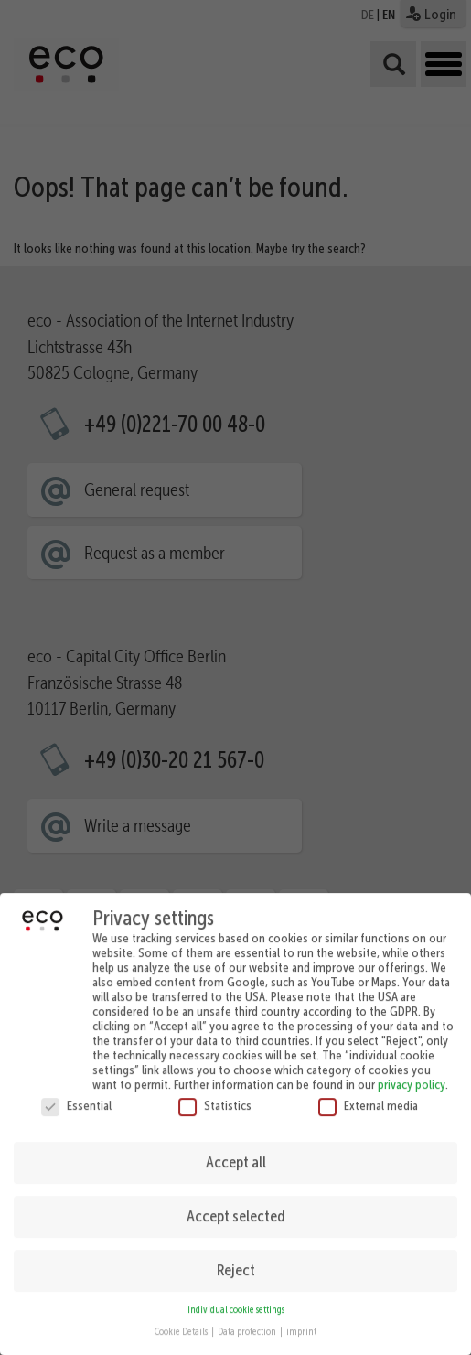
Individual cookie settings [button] (235, 1301)
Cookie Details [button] (182, 1324)
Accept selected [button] (236, 1208)
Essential (76, 1097)
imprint (301, 1324)
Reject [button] (236, 1262)
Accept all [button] (236, 1154)
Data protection (248, 1324)
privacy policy (411, 1076)
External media (368, 1097)
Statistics (215, 1097)
